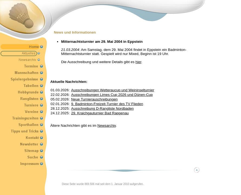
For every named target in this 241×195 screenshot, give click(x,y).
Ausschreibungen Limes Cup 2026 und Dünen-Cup (112, 95)
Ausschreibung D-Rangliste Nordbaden (102, 108)
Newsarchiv (106, 125)
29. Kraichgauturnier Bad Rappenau (100, 113)
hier (138, 62)
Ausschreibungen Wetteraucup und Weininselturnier (112, 90)
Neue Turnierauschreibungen (94, 99)
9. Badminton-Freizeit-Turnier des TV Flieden (107, 104)
